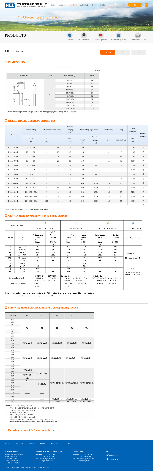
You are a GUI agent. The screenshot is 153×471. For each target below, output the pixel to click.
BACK (107, 52)
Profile (7, 444)
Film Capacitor (101, 36)
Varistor (70, 36)
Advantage (84, 5)
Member (54, 444)
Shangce (46, 467)
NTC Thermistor (83, 36)
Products (73, 5)
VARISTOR (111, 455)
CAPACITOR (112, 459)
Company (62, 5)
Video (42, 444)
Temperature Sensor (138, 36)
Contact (103, 5)
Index (53, 5)
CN (146, 5)
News (94, 5)
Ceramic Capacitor (118, 36)
